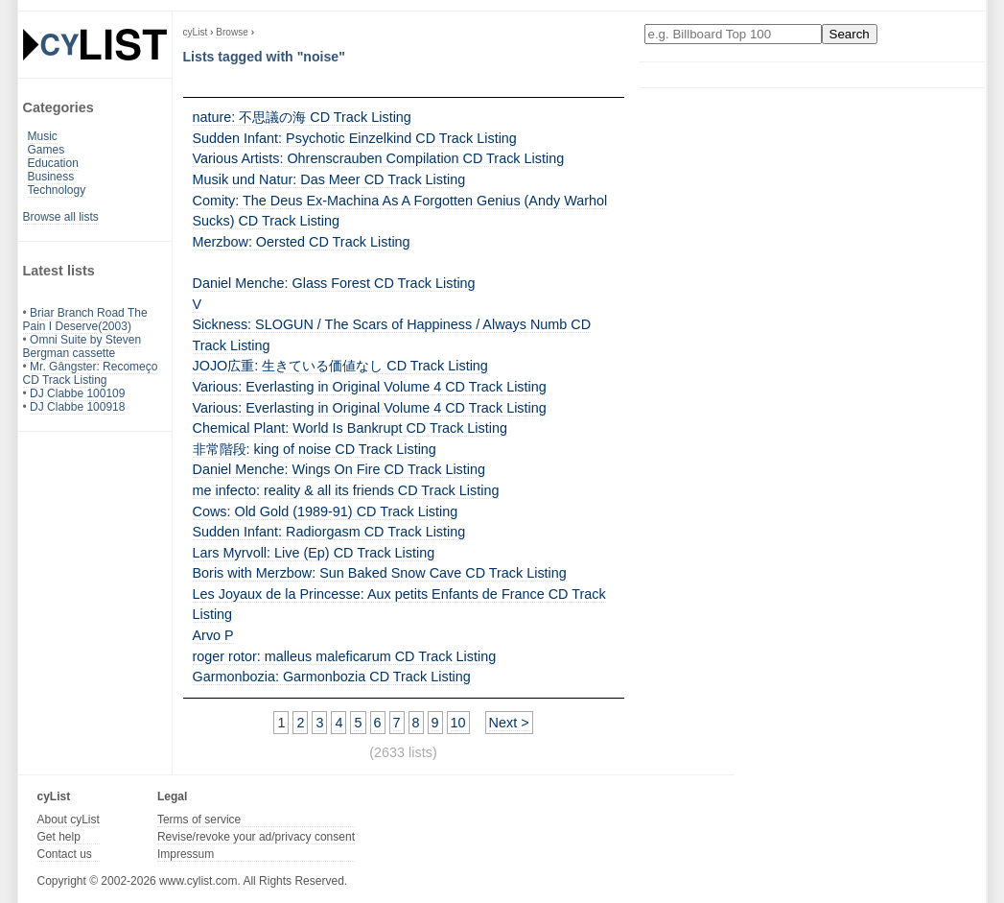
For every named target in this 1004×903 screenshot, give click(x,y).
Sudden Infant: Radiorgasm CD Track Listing (329, 531)
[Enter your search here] (733, 34)
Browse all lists (61, 217)
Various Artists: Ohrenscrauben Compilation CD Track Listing (379, 158)
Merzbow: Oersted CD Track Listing (301, 242)
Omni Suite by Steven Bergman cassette (82, 346)
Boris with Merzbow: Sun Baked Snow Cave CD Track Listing (380, 573)
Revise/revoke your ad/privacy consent (256, 837)
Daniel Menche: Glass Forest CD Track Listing (334, 283)
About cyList (68, 819)
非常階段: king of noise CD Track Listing (314, 449)
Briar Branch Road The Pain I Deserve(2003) (85, 319)
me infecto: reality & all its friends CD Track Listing (346, 490)
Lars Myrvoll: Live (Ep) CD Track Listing (314, 552)
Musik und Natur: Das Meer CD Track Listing (329, 179)
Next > (509, 722)
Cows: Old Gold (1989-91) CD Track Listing (325, 511)
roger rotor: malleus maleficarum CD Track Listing (345, 656)
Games (46, 149)
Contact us (64, 854)
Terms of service (199, 819)
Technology (57, 190)
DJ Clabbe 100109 (77, 393)
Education (53, 163)
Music (43, 136)
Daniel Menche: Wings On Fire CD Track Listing (339, 469)
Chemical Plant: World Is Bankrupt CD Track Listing (350, 428)
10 (458, 722)
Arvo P (213, 635)
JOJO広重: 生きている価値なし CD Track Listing (340, 365)
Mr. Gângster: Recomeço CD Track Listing (90, 373)
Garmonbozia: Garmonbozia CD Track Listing (332, 676)
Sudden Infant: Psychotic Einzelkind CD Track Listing (355, 138)
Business (51, 176)
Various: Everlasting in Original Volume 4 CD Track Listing (370, 386)
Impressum (185, 854)
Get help (59, 837)
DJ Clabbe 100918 (77, 407)
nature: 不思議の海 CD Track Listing (302, 117)
